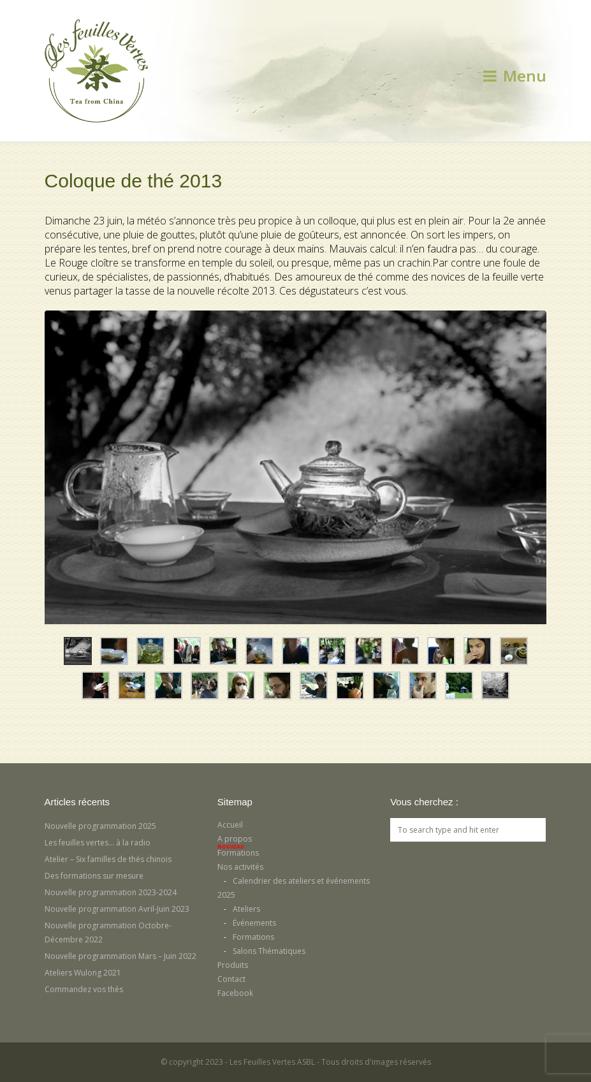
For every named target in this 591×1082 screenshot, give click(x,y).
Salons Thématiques (269, 951)
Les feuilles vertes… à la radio (97, 842)
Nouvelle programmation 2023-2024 (111, 892)
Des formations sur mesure (94, 875)
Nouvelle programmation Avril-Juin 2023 (117, 908)
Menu (514, 75)
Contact (231, 979)
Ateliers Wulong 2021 (83, 972)
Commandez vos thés (84, 989)
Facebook (235, 993)
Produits (232, 965)
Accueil (230, 824)
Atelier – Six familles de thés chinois (108, 859)
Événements (254, 923)
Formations (238, 852)
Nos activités (240, 866)
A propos (234, 838)
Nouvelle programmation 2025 (100, 826)
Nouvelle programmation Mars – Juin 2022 (120, 956)
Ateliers (246, 908)
